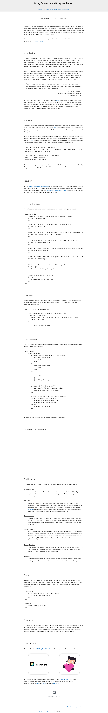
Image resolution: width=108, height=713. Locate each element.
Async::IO (31, 140)
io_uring (30, 508)
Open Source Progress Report (75, 705)
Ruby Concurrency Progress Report (60, 9)
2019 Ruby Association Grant (44, 647)
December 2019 (38, 41)
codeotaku (41, 9)
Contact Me (42, 710)
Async (57, 100)
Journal (47, 9)
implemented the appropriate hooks (38, 186)
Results (56, 128)
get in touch (56, 682)
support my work (64, 678)
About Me (50, 710)
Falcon (38, 682)
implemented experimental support (57, 190)
